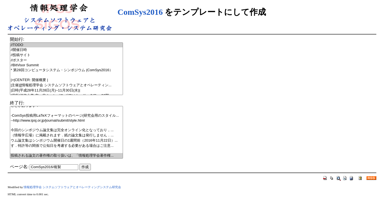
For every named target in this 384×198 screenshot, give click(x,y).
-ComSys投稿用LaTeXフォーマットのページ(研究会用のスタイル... (66, 115)
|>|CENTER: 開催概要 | (66, 80)
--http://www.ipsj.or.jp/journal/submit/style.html (66, 120)
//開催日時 (66, 50)
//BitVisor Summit (66, 65)
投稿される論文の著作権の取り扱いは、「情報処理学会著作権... (66, 155)
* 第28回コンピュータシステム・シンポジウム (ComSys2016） (66, 70)
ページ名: (19, 166)
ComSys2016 (140, 11)
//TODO (66, 45)
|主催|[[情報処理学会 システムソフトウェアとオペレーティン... (66, 85)
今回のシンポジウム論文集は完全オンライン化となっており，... (66, 130)
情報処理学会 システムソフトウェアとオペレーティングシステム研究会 (72, 187)
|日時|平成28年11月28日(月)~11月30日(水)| (66, 90)
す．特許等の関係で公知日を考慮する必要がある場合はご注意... (66, 145)
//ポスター (66, 60)
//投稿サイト (66, 55)
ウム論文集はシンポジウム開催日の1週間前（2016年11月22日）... (66, 140)
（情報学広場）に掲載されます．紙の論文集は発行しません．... (66, 135)
